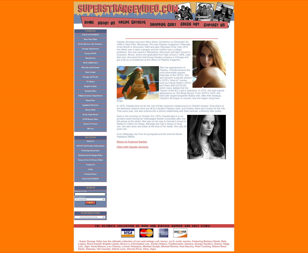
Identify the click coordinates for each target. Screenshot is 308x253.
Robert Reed (219, 246)
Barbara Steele (212, 241)
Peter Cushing (203, 246)
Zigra (153, 249)
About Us (90, 141)
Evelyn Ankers (159, 244)
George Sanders (203, 244)
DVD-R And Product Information (90, 146)
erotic (179, 241)
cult (157, 241)
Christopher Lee (140, 244)
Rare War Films (90, 39)
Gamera (188, 244)
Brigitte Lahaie (90, 86)
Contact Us (90, 165)
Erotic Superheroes (90, 114)
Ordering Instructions (90, 150)
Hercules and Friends (90, 67)
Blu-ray (90, 128)
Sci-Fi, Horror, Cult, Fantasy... (90, 44)
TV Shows (90, 81)
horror (164, 241)
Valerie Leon (119, 249)
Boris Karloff (94, 244)
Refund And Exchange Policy (90, 155)
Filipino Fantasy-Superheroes (90, 96)
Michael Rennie (169, 246)
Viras (146, 249)
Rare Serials (90, 72)
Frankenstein (176, 244)
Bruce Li (125, 244)
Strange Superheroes (90, 49)
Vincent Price (134, 249)
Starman (90, 249)
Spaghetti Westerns (90, 105)
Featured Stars (90, 174)
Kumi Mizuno (98, 246)
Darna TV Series (90, 124)
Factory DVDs (90, 53)
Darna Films (90, 110)
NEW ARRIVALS (90, 63)
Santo (81, 249)
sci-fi (172, 241)
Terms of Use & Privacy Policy (90, 160)
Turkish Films (90, 91)
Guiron (218, 244)
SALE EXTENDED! (90, 35)
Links (90, 169)
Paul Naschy (186, 246)
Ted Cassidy (103, 249)
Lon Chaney (114, 246)
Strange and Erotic (90, 77)
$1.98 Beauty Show (90, 119)
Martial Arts (90, 58)
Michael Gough (151, 246)
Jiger (87, 246)
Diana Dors (90, 100)
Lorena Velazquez (132, 246)
